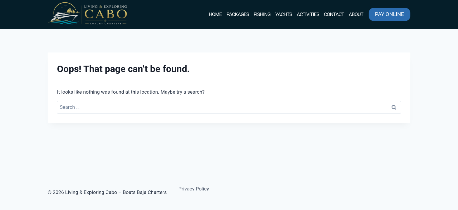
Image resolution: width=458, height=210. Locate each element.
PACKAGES (237, 14)
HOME (215, 14)
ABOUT (356, 14)
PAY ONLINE (389, 14)
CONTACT (334, 14)
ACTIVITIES (308, 14)
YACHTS (283, 14)
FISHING (262, 14)
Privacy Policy (193, 189)
